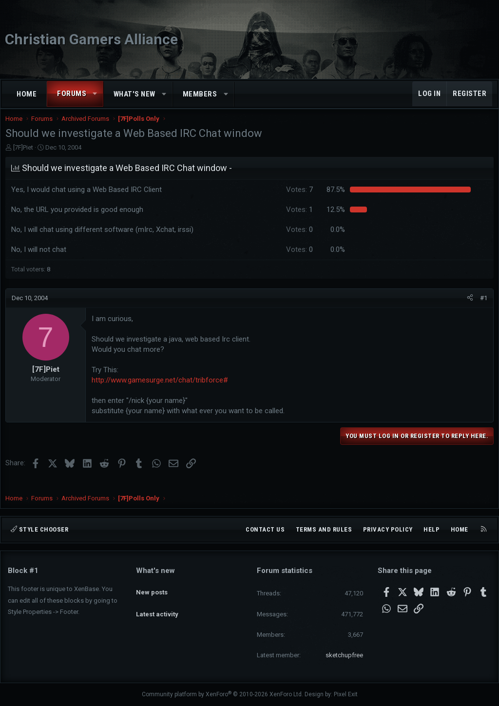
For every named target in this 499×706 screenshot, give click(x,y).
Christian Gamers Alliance (91, 39)
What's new (134, 94)
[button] (95, 93)
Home (27, 94)
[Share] (467, 308)
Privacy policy (388, 529)
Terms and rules (324, 529)
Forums (71, 93)
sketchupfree (344, 655)
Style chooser (39, 529)
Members (200, 94)
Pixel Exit (346, 694)
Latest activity (157, 605)
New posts (152, 587)
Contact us (265, 529)
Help (431, 529)
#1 (481, 307)
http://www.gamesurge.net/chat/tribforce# (162, 389)
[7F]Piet (26, 157)
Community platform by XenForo (222, 694)
